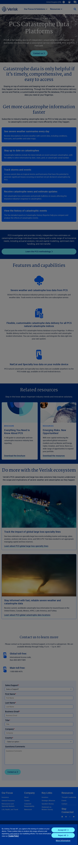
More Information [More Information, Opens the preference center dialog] (63, 840)
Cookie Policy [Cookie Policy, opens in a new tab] (13, 836)
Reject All (62, 835)
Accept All (62, 830)
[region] (39, 834)
